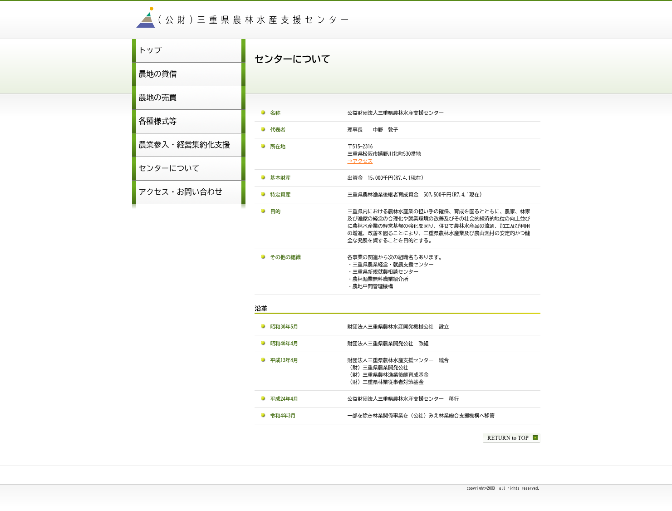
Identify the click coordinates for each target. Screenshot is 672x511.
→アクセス (360, 160)
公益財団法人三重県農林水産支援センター (245, 18)
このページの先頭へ (511, 438)
